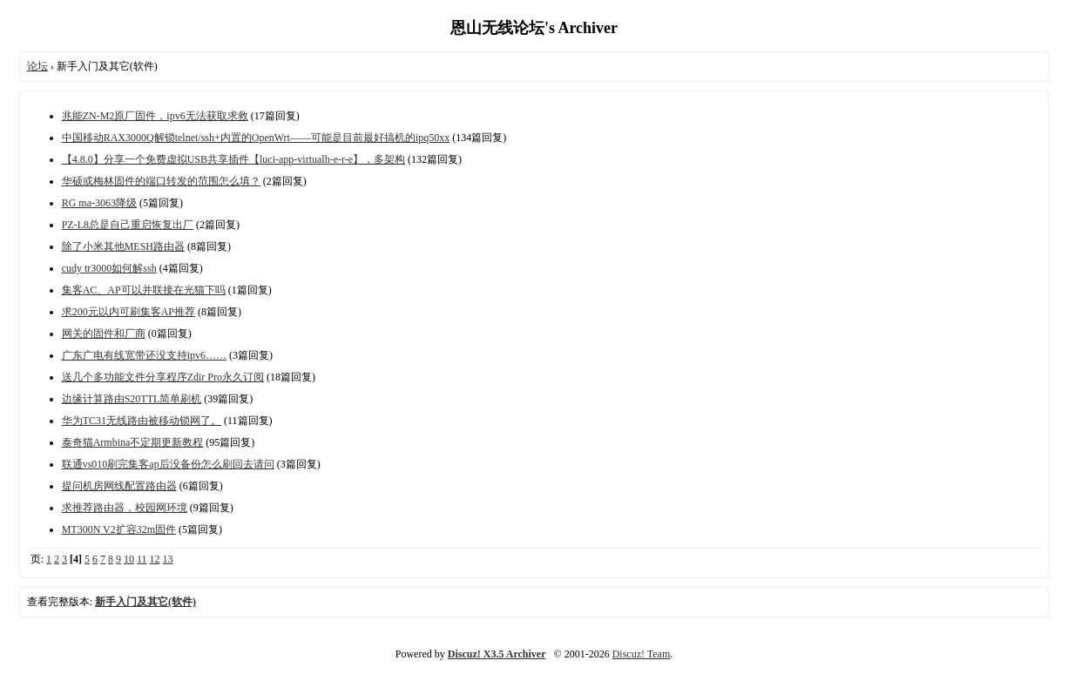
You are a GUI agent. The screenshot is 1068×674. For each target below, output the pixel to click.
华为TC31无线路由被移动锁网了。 (141, 421)
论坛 (37, 66)
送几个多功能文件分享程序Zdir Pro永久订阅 (163, 377)
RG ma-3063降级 (99, 203)
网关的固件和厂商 (103, 333)
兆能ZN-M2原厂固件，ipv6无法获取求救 (155, 116)
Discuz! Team (641, 654)
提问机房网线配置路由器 (119, 486)
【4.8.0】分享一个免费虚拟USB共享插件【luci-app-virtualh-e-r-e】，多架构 (233, 159)
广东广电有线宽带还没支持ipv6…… (144, 355)
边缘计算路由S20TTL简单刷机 (132, 399)
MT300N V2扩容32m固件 (119, 529)
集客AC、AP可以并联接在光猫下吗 (144, 290)
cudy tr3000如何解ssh (109, 268)
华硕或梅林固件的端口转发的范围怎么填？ (161, 181)
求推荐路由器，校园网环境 (124, 508)
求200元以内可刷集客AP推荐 (128, 312)
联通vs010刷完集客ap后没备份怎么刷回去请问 (168, 464)
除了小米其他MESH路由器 (123, 246)
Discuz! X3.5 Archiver (497, 654)
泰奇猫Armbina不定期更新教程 (133, 442)
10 (129, 559)
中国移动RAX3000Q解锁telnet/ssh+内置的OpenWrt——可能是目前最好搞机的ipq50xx (256, 137)
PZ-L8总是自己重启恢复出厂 (127, 225)
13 (168, 559)
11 (142, 559)
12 (155, 559)
